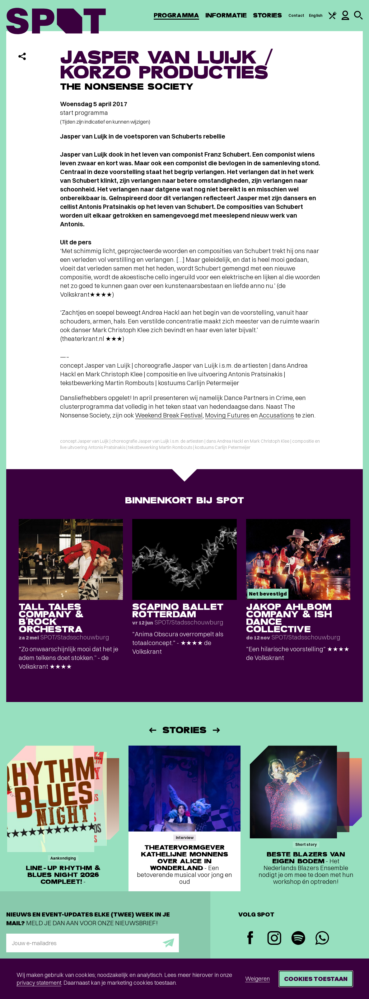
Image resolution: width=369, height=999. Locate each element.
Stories (267, 15)
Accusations (276, 415)
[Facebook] (250, 938)
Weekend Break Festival (169, 415)
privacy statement (38, 982)
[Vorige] (152, 730)
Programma (176, 15)
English (315, 15)
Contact (296, 15)
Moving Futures (227, 415)
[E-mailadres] (92, 943)
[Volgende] (217, 730)
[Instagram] (274, 939)
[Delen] (22, 56)
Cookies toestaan (316, 979)
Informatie (226, 15)
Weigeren (257, 978)
